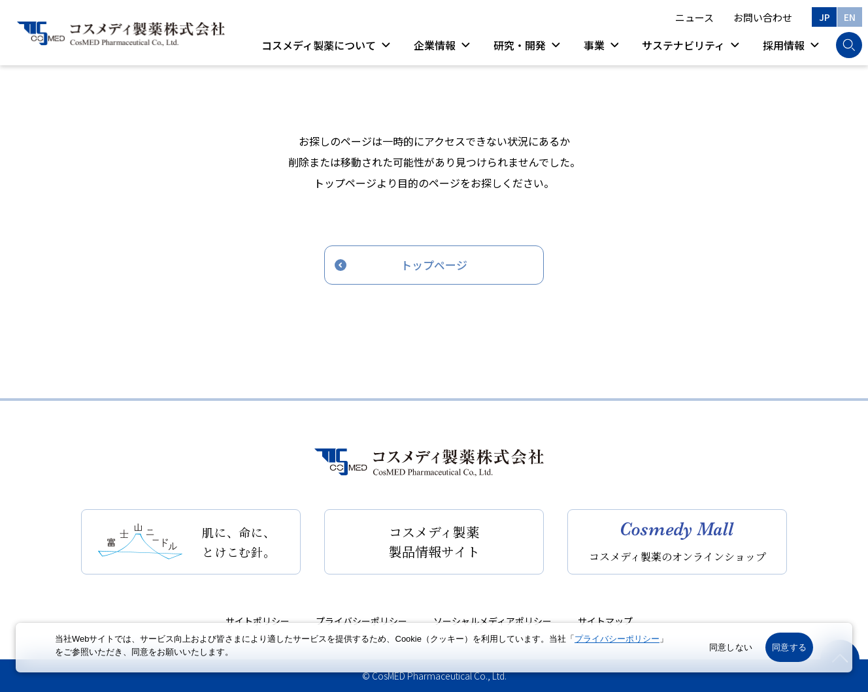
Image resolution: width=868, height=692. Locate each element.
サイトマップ (605, 620)
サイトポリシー (257, 620)
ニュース (694, 17)
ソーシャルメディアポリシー (492, 620)
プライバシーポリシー (361, 620)
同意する (789, 647)
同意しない (730, 647)
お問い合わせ (762, 17)
